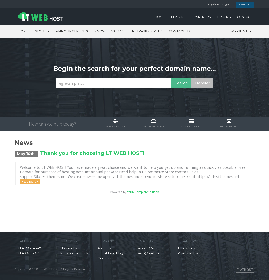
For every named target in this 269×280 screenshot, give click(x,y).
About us (104, 248)
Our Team (105, 258)
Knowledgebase (110, 31)
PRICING (224, 17)
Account (241, 31)
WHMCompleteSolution (143, 192)
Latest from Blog (110, 253)
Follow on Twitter (70, 248)
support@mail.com (152, 248)
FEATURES (179, 17)
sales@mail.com (149, 253)
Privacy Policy (188, 253)
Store (42, 31)
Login (225, 4)
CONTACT (244, 17)
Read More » (30, 181)
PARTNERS (202, 17)
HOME (160, 17)
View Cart (245, 4)
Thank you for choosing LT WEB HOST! (92, 153)
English (213, 4)
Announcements (72, 31)
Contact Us (179, 31)
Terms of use (187, 248)
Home (23, 31)
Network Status (147, 31)
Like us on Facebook (73, 253)
